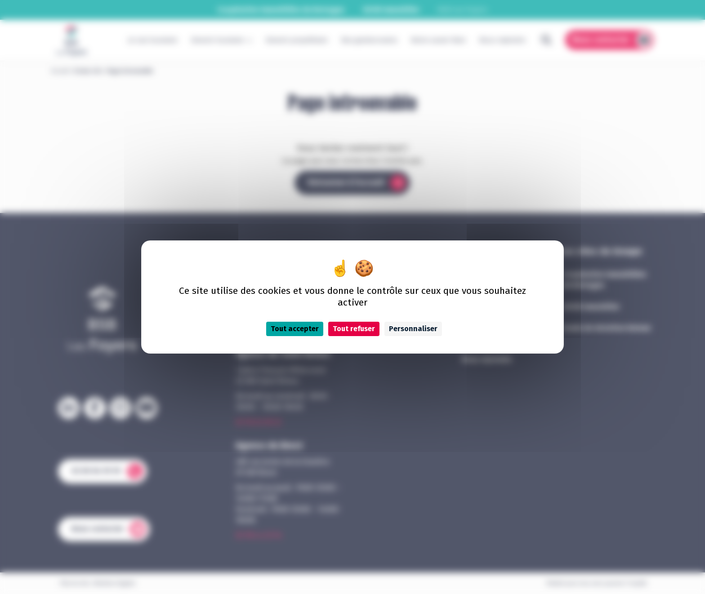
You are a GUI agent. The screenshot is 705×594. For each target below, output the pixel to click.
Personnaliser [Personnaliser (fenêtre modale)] (413, 328)
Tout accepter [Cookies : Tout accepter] (295, 328)
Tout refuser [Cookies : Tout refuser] (354, 328)
